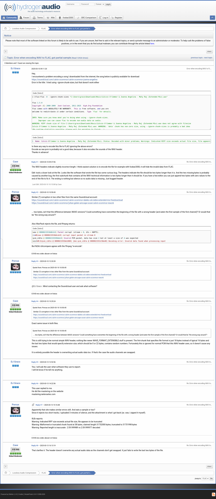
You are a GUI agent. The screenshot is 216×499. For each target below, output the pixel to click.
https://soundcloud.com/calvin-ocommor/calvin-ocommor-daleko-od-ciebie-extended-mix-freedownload (77, 200)
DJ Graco (15, 68)
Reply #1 (34, 162)
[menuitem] (209, 51)
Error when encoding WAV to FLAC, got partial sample (73, 28)
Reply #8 (34, 446)
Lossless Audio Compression (24, 28)
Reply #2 (34, 192)
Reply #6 (34, 384)
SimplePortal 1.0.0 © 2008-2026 (34, 494)
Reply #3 (34, 261)
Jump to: (198, 479)
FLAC (43, 28)
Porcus (15, 192)
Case (15, 161)
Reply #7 (39, 405)
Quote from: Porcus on (49, 268)
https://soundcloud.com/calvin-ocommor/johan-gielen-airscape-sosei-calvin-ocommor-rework (73, 203)
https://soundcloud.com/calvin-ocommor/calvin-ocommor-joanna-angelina (64, 79)
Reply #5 (34, 362)
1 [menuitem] (5, 52)
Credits (20, 494)
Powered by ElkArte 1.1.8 (9, 494)
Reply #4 (34, 301)
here (152, 43)
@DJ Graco (37, 286)
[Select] (40, 93)
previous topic (197, 58)
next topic (208, 58)
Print (209, 51)
